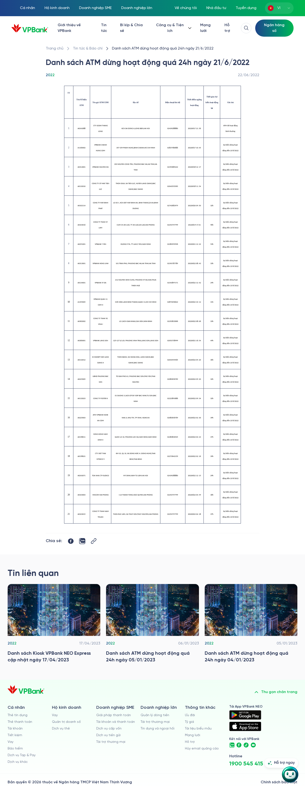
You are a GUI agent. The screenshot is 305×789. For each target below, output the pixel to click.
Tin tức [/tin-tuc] (104, 28)
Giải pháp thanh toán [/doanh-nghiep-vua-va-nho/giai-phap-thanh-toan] (113, 715)
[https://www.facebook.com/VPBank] (239, 745)
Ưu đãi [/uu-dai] (190, 715)
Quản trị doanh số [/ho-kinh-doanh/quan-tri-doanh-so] (66, 722)
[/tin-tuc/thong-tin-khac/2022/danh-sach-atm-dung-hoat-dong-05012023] (152, 624)
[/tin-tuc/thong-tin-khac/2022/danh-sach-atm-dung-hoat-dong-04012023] (251, 624)
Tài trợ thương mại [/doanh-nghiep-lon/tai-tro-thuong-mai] (155, 722)
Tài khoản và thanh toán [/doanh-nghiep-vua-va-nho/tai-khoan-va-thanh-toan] (115, 722)
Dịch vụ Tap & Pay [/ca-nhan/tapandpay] (22, 755)
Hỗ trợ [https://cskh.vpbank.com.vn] (190, 742)
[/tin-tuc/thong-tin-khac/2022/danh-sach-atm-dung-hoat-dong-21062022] (163, 48)
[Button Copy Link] (93, 541)
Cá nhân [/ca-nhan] (27, 8)
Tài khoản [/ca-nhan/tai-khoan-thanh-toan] (15, 728)
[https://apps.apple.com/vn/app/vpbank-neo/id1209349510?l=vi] (245, 726)
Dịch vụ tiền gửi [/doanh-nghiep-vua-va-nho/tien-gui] (108, 735)
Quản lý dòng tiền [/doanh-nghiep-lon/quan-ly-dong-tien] (155, 715)
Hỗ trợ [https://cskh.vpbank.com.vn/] (227, 28)
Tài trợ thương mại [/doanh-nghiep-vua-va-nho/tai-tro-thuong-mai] (110, 742)
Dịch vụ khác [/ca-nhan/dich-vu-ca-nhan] (18, 762)
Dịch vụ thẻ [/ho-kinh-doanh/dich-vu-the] (61, 728)
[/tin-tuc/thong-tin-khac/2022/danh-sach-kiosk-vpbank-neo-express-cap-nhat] (54, 624)
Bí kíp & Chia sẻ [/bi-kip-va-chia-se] (131, 28)
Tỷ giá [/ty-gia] (189, 722)
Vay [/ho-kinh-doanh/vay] (55, 715)
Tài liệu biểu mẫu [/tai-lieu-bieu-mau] (198, 728)
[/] (29, 28)
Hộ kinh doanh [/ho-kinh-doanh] (57, 8)
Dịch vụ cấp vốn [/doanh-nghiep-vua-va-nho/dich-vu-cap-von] (109, 728)
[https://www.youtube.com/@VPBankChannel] (253, 745)
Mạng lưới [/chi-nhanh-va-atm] (205, 28)
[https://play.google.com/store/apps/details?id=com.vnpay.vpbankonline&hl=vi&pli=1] (245, 715)
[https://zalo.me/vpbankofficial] (231, 745)
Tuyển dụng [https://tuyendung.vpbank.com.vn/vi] (246, 8)
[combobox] (279, 8)
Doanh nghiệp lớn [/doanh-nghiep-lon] (136, 8)
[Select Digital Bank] (274, 28)
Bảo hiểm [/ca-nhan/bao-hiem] (15, 748)
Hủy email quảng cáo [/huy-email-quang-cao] (202, 748)
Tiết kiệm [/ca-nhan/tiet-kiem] (15, 735)
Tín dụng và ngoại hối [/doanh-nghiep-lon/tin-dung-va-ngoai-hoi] (157, 728)
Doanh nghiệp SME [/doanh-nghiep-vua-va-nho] (95, 8)
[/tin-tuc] (87, 48)
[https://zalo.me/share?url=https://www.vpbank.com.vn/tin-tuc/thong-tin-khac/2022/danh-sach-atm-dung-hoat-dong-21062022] (82, 541)
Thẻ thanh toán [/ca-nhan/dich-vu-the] (20, 722)
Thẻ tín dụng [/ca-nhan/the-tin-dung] (17, 715)
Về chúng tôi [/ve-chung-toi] (186, 8)
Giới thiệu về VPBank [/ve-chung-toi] (69, 28)
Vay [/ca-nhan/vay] (10, 742)
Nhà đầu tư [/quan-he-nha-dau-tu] (216, 8)
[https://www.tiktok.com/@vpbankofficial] (246, 745)
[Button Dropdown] (173, 28)
